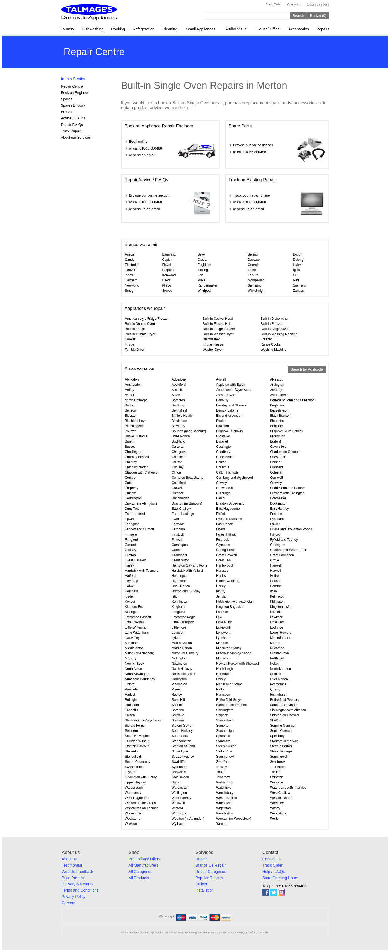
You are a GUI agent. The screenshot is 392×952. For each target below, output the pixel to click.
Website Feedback (77, 871)
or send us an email (144, 209)
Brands (66, 112)
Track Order (273, 4)
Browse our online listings (253, 145)
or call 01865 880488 (145, 148)
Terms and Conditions (80, 890)
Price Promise (73, 878)
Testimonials (72, 865)
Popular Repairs (209, 878)
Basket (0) (318, 16)
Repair (201, 859)
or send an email (142, 155)
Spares (66, 99)
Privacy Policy (73, 896)
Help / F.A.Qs (273, 871)
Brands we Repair (210, 865)
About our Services (76, 137)
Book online (138, 141)
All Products (138, 878)
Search (298, 16)
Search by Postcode (306, 370)
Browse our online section (149, 195)
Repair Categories (210, 871)
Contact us (294, 4)
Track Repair (71, 131)
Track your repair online (251, 195)
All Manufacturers (143, 865)
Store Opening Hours (280, 878)
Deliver (201, 884)
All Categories (140, 871)
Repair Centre (72, 86)
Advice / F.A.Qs (73, 118)
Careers (68, 903)
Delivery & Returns (78, 884)
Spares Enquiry (73, 105)
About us (69, 859)
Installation (204, 890)
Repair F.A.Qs (72, 125)
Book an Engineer (75, 93)
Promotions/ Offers (144, 859)
